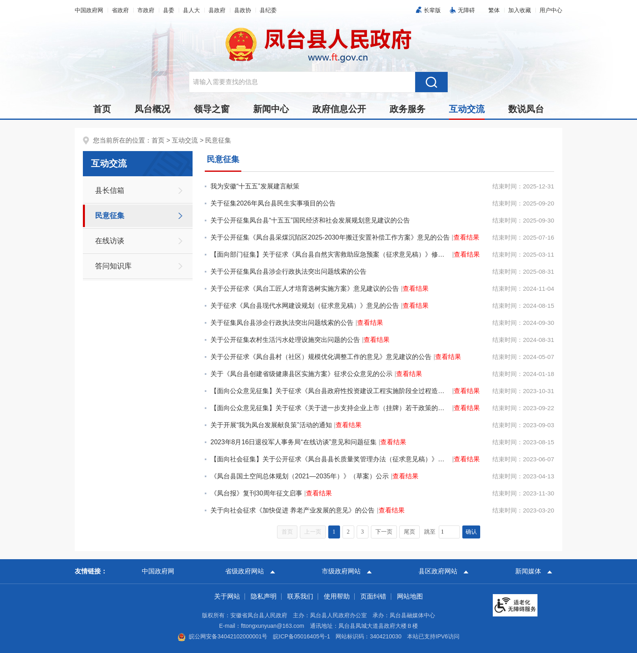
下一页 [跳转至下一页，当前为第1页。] (383, 532)
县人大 (191, 10)
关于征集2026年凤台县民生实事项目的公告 (273, 203)
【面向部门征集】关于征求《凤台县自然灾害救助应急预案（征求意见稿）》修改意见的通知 (330, 254)
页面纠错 (373, 596)
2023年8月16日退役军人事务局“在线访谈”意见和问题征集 (293, 442)
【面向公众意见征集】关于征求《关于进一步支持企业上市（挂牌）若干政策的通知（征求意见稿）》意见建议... (330, 407)
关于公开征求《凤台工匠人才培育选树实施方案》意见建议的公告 (304, 288)
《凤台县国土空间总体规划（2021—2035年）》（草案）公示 (299, 476)
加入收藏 (519, 10)
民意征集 (218, 140)
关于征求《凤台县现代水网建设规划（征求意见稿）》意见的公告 (304, 305)
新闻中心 (271, 109)
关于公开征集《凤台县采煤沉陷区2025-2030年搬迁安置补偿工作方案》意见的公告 (330, 237)
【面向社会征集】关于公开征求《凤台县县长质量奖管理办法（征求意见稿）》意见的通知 (330, 459)
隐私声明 (264, 596)
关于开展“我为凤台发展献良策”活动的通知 (271, 425)
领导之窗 (212, 109)
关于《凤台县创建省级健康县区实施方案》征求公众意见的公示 (301, 373)
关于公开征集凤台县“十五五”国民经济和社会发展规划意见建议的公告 (310, 220)
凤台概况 (152, 109)
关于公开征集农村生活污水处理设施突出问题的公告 (285, 339)
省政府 (120, 10)
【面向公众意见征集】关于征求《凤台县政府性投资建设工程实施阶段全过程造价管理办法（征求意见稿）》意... (330, 390)
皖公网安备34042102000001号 (222, 636)
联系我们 (300, 596)
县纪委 (268, 10)
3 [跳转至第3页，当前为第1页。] (362, 532)
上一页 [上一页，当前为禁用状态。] (312, 532)
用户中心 (551, 10)
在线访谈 (109, 241)
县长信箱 (109, 190)
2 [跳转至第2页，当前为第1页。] (348, 532)
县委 (168, 10)
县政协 (242, 10)
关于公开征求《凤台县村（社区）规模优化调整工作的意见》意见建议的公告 (320, 356)
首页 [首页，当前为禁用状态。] (287, 532)
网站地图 (410, 596)
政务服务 (407, 109)
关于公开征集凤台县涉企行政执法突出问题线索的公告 (288, 271)
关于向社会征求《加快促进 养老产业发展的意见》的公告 (292, 510)
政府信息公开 (339, 109)
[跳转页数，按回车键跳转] (449, 531)
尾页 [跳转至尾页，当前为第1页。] (409, 532)
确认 (471, 532)
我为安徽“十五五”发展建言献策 (254, 186)
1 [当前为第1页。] (334, 532)
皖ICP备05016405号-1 (301, 636)
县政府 (216, 10)
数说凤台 (526, 109)
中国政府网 (89, 10)
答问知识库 (113, 266)
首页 (102, 109)
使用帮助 (337, 596)
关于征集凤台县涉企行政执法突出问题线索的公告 (281, 322)
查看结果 (466, 237)
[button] (494, 10)
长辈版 (432, 10)
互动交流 (467, 111)
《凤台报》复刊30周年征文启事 (256, 493)
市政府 (145, 10)
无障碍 (466, 10)
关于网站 (227, 596)
